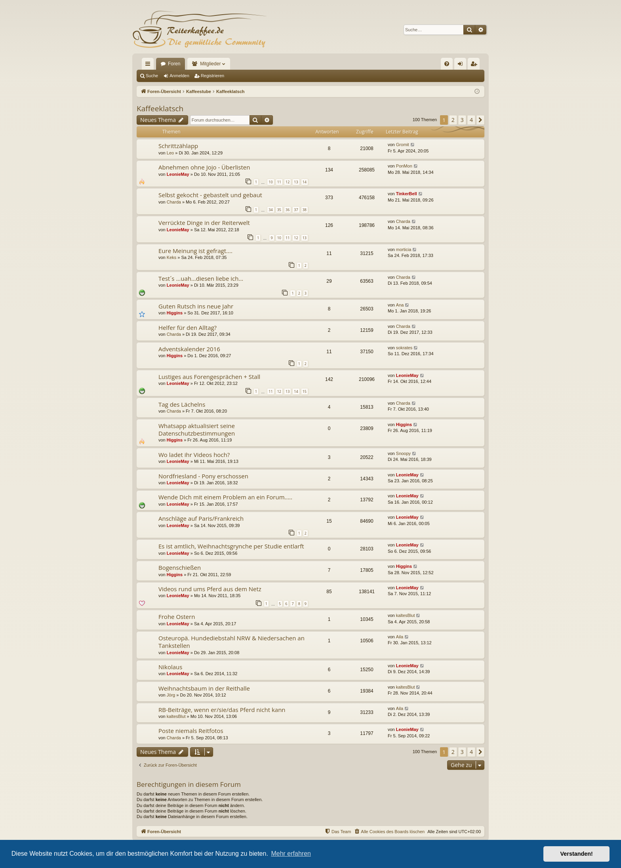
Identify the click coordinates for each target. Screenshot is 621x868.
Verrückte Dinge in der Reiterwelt (204, 223)
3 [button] (462, 120)
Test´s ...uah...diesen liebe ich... (200, 278)
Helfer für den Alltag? (187, 327)
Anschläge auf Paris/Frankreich (201, 518)
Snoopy (403, 453)
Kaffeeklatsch (160, 108)
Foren (174, 64)
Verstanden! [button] (576, 854)
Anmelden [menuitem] (462, 65)
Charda (174, 202)
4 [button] (471, 120)
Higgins (175, 312)
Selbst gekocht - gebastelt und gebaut (210, 195)
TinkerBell (406, 193)
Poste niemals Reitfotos (190, 731)
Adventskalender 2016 (189, 349)
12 (288, 182)
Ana (400, 305)
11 (279, 182)
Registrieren (212, 75)
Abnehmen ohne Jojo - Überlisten (204, 167)
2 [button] (453, 120)
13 (296, 182)
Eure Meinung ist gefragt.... (195, 251)
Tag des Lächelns (181, 404)
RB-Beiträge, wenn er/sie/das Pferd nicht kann (222, 710)
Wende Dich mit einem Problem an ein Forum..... (225, 497)
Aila (399, 636)
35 (279, 209)
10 (270, 182)
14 (305, 182)
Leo (170, 152)
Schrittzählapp (178, 146)
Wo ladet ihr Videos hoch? (194, 455)
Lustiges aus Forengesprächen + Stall (209, 377)
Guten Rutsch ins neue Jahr (195, 306)
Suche (152, 75)
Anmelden (179, 75)
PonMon (404, 166)
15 (305, 391)
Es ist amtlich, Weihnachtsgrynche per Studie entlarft (231, 546)
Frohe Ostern (176, 617)
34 (270, 209)
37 (296, 209)
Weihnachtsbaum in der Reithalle (204, 688)
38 (305, 209)
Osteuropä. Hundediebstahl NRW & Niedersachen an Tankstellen (231, 641)
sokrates (404, 347)
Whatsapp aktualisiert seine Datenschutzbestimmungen (196, 429)
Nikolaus (170, 667)
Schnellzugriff (149, 65)
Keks (171, 257)
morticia (403, 249)
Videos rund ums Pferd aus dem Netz (209, 589)
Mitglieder (210, 64)
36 (288, 209)
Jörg (171, 695)
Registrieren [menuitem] (475, 65)
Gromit (402, 144)
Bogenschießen (179, 567)
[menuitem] (447, 64)
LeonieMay (178, 174)
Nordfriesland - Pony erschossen (203, 476)
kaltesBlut (405, 615)
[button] (480, 120)
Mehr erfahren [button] (291, 853)
